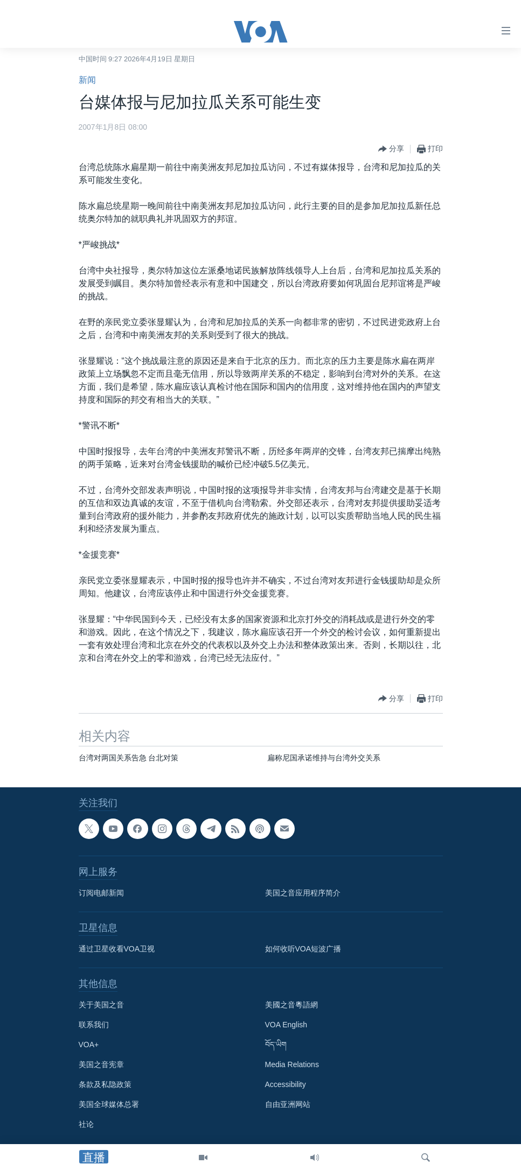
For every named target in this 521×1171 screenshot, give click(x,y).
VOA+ (89, 1044)
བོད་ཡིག (276, 1044)
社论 (86, 1124)
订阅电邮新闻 (101, 892)
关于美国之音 (101, 1004)
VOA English (286, 1024)
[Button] (391, 149)
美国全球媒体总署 (109, 1104)
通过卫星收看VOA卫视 (117, 948)
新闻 (87, 79)
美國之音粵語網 (291, 1004)
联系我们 (94, 1024)
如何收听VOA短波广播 (303, 948)
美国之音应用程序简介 (303, 892)
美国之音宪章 (101, 1064)
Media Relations (292, 1064)
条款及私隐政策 (105, 1084)
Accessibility (285, 1084)
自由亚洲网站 (287, 1104)
